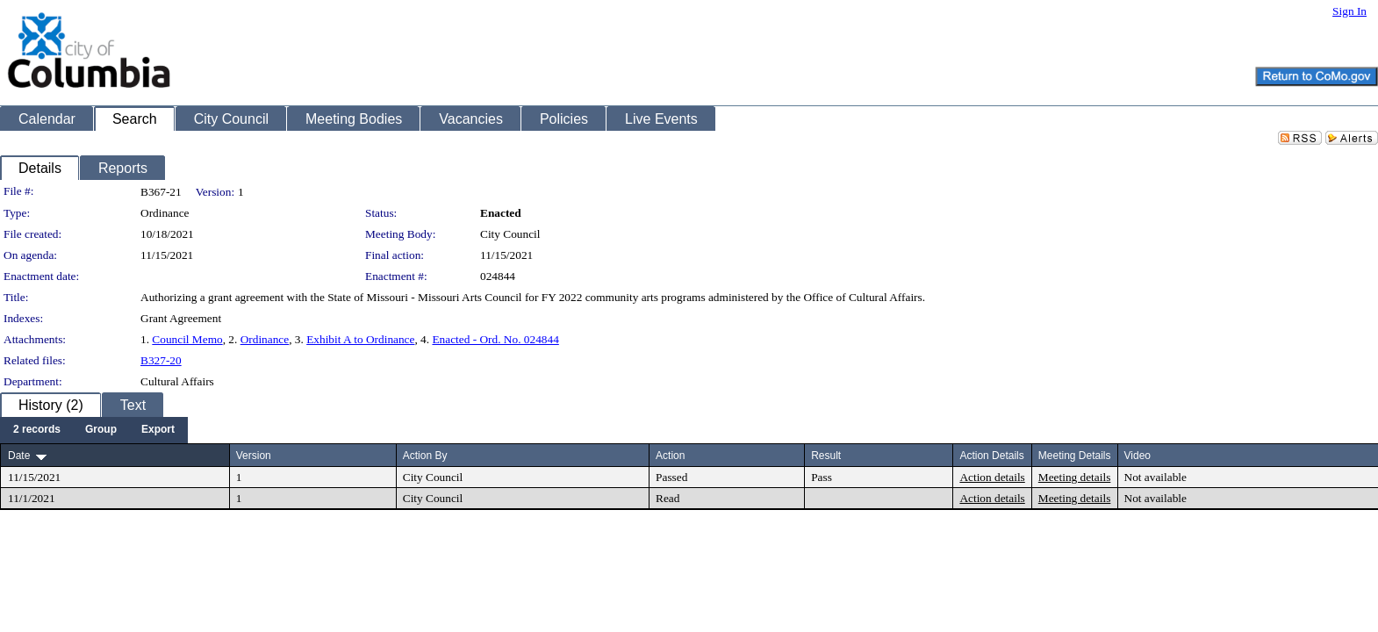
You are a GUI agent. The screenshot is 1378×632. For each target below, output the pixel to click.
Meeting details (1074, 477)
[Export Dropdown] (158, 430)
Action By (425, 455)
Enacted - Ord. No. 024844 (495, 339)
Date (19, 455)
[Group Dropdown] (101, 430)
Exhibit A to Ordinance (360, 339)
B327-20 (161, 360)
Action (670, 455)
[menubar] (94, 430)
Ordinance (265, 339)
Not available (1155, 477)
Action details (991, 477)
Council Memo (187, 339)
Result (826, 455)
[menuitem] (37, 430)
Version (253, 455)
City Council (510, 234)
